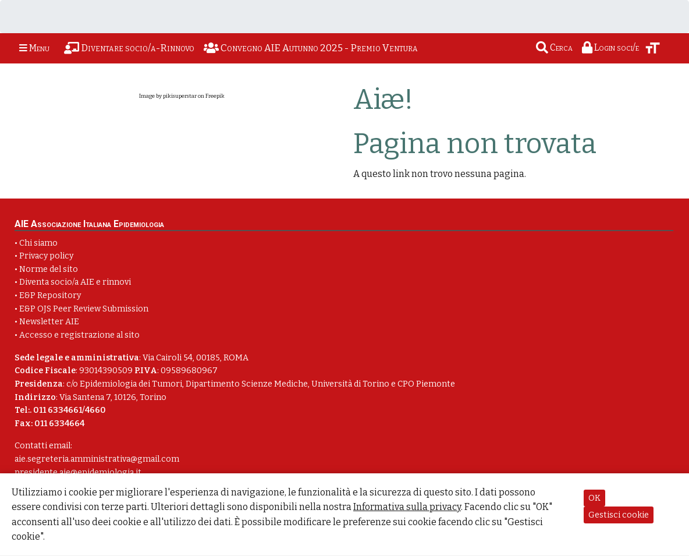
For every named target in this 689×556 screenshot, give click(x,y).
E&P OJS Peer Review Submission (83, 309)
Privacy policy (46, 256)
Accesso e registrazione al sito (79, 335)
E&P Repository (50, 295)
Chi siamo (38, 243)
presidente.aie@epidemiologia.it (78, 472)
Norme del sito (48, 269)
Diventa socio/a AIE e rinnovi (75, 282)
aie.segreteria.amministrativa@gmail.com (97, 459)
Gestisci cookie (618, 515)
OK (594, 498)
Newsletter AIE (49, 322)
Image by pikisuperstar (168, 96)
